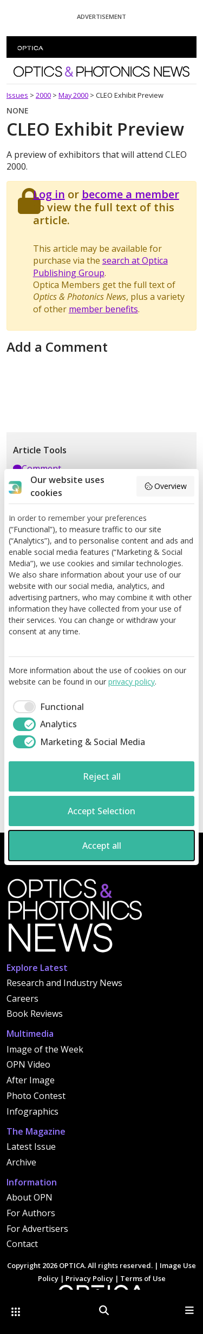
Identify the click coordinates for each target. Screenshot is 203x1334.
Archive (21, 1162)
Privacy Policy (89, 1278)
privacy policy (131, 681)
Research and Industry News (64, 983)
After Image (30, 1080)
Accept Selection (101, 811)
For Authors (30, 1213)
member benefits (103, 309)
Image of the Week (44, 1049)
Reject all (102, 776)
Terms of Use (143, 1278)
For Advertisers (37, 1229)
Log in (49, 194)
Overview (165, 486)
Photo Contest (36, 1096)
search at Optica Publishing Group (100, 266)
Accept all (101, 846)
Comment (37, 468)
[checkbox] (46, 706)
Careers (22, 998)
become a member (130, 194)
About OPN (29, 1197)
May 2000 (73, 95)
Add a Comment (57, 347)
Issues (17, 95)
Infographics (32, 1111)
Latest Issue (31, 1146)
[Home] (74, 918)
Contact (22, 1244)
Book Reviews (34, 1014)
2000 (43, 95)
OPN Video (28, 1064)
